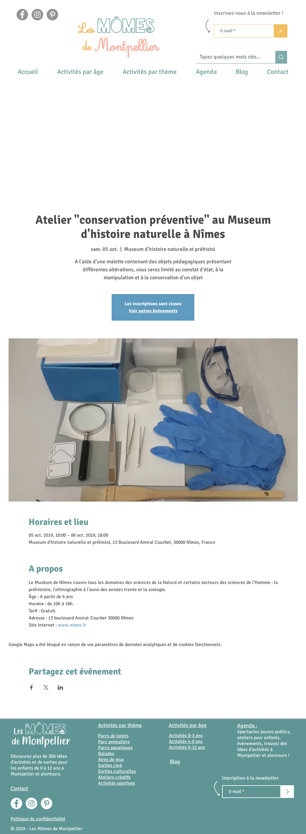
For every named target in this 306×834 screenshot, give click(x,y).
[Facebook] (22, 14)
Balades (106, 754)
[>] (280, 31)
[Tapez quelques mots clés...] (231, 57)
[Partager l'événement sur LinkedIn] (60, 687)
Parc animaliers (114, 742)
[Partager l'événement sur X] (46, 687)
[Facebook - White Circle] (16, 803)
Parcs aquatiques (115, 748)
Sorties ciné (110, 765)
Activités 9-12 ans (187, 747)
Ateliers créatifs (114, 777)
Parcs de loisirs (113, 736)
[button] (80, 71)
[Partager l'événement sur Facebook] (31, 687)
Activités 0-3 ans (186, 736)
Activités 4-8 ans (186, 741)
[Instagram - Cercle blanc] (31, 803)
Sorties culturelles (117, 771)
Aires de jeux (111, 759)
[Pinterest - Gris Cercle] (52, 14)
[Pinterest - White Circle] (46, 803)
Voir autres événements (153, 311)
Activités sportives (116, 783)
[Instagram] (37, 14)
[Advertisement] (153, 122)
